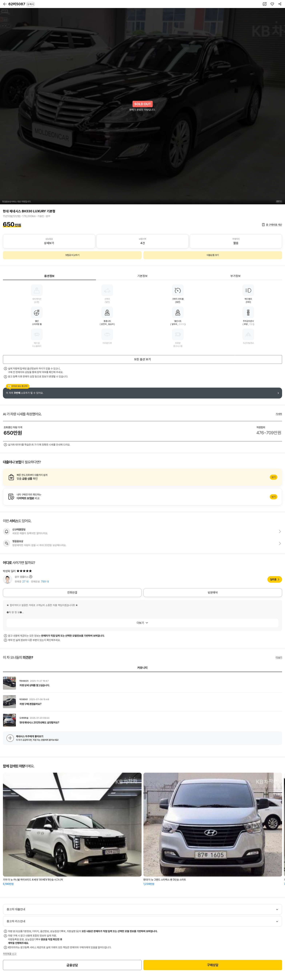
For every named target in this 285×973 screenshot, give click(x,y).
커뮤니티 (142, 667)
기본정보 (142, 276)
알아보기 (142, 477)
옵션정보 (49, 276)
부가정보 (235, 276)
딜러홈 (273, 579)
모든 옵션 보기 (142, 359)
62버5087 (21, 4)
